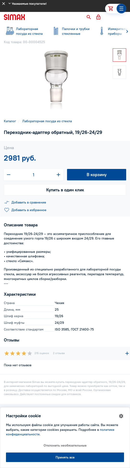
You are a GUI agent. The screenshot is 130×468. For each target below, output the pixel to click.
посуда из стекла (24, 31)
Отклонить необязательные (65, 445)
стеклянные (70, 31)
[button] (89, 17)
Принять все (65, 457)
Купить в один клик (65, 190)
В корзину (97, 174)
